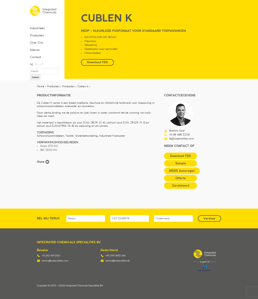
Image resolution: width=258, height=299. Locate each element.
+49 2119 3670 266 (115, 256)
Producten (37, 35)
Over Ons (36, 42)
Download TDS (97, 62)
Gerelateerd (180, 185)
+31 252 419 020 (51, 256)
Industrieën (37, 28)
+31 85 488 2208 (179, 134)
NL (31, 64)
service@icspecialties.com (55, 261)
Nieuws (35, 50)
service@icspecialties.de (117, 261)
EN (36, 64)
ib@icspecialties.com (181, 138)
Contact (35, 57)
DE (41, 64)
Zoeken (35, 77)
